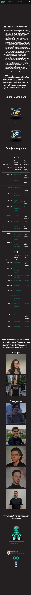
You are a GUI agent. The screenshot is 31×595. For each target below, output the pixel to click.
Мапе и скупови (18, 315)
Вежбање (17, 285)
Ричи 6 (27, 295)
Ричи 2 (27, 275)
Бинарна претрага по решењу (17, 305)
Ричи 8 (27, 310)
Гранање (16, 180)
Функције (17, 215)
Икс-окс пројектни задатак (17, 228)
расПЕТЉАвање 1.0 (16, 543)
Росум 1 (26, 193)
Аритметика (17, 174)
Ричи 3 (27, 280)
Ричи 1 (27, 269)
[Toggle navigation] (29, 2)
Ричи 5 (27, 290)
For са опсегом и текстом (17, 195)
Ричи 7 (27, 303)
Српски (19, 1)
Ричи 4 (27, 285)
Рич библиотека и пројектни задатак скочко (18, 236)
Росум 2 (26, 207)
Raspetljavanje (11, 1)
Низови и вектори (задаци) (17, 270)
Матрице (16, 221)
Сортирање (17, 280)
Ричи (16, 145)
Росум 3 (26, 221)
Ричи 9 (27, 321)
